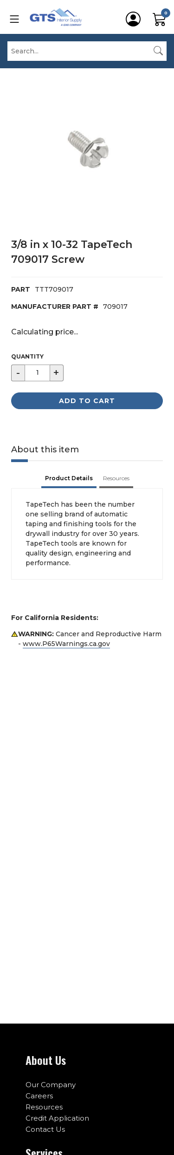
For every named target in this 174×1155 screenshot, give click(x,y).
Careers (39, 1095)
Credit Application (57, 1118)
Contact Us (45, 1129)
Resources (44, 1107)
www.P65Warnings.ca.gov (66, 643)
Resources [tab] (116, 478)
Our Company (51, 1084)
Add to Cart (87, 401)
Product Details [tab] (69, 478)
